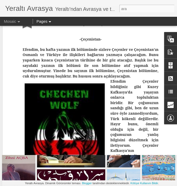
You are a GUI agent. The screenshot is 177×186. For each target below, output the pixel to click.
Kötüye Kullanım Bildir (144, 183)
